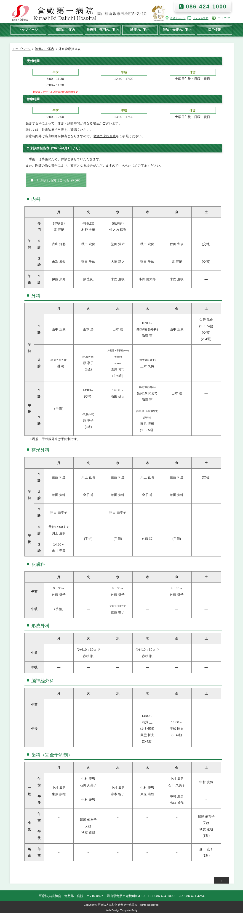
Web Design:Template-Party (121, 910)
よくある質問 (200, 18)
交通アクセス (178, 18)
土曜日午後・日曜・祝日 (192, 79)
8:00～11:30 (55, 85)
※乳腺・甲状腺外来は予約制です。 (54, 439)
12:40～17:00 (123, 79)
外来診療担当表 (53, 129)
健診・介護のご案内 (177, 29)
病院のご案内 (65, 29)
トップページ (28, 29)
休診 (193, 72)
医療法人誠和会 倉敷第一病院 (116, 904)
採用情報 (214, 29)
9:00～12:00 (55, 117)
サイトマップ (224, 18)
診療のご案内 (140, 29)
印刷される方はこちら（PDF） (59, 180)
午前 (55, 72)
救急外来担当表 (104, 136)
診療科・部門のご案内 (103, 29)
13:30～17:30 (123, 117)
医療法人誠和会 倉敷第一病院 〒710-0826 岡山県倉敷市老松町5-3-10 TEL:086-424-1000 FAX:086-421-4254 (122, 896)
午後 (124, 72)
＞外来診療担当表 (67, 49)
